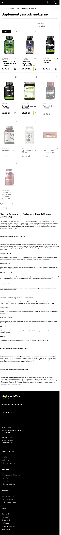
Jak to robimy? (6, 529)
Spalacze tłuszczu (21, 8)
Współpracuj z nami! (8, 496)
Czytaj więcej (6, 208)
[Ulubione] (16, 31)
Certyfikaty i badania (8, 526)
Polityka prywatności (8, 484)
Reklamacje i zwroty (8, 463)
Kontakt (4, 457)
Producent (5, 460)
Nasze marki (6, 520)
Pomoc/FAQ (5, 478)
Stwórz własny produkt (9, 502)
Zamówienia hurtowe (9, 499)
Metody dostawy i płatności (11, 475)
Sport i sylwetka (10, 8)
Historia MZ (5, 514)
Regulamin (5, 481)
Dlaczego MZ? (6, 517)
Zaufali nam (5, 523)
